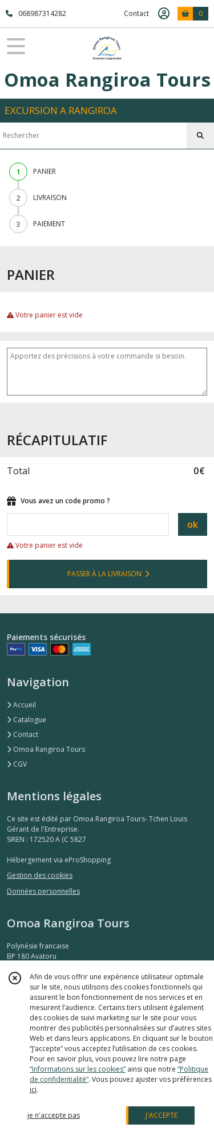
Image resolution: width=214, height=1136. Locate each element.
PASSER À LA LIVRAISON (108, 574)
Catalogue (26, 719)
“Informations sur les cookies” (78, 1069)
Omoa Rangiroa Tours (46, 749)
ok (192, 524)
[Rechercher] (200, 136)
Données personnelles (43, 891)
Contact (136, 13)
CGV (17, 764)
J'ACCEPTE (161, 1115)
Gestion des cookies (39, 875)
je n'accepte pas (53, 1115)
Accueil (21, 705)
